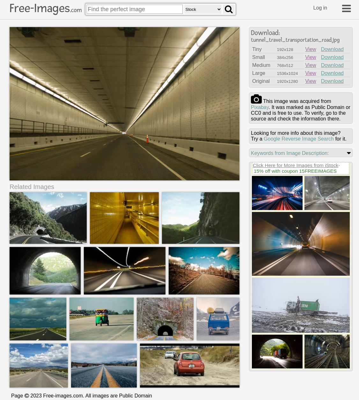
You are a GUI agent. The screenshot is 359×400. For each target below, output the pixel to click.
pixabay (260, 107)
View (310, 49)
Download (332, 49)
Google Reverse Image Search (299, 139)
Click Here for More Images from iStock (295, 165)
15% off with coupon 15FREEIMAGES (295, 171)
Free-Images (46, 8)
